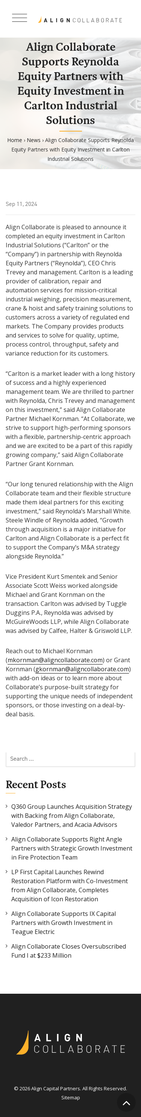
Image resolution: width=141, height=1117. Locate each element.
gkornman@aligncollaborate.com (82, 669)
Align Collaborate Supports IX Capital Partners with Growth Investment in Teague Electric (63, 923)
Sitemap (70, 1097)
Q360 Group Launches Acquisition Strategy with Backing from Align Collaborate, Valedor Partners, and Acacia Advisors (71, 815)
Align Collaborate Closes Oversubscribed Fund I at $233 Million (68, 951)
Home (14, 140)
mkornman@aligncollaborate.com (55, 660)
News (34, 140)
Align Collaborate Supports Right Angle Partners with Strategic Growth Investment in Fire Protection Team (71, 848)
